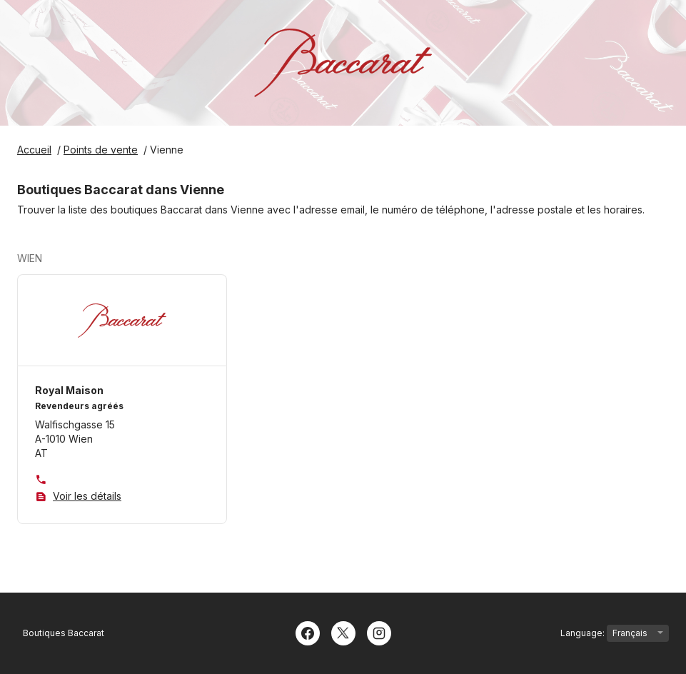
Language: (614, 633)
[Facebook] (308, 632)
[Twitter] (343, 632)
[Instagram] (379, 632)
